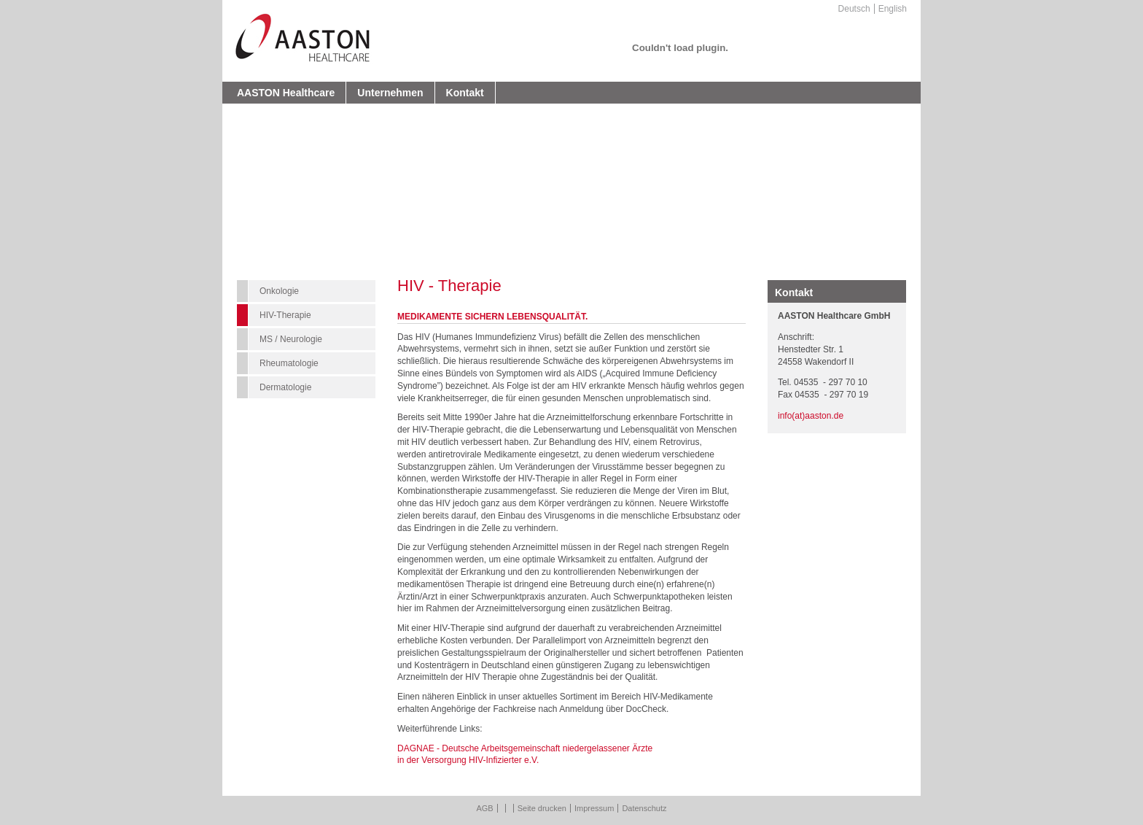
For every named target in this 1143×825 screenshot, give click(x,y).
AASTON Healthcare (286, 92)
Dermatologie (285, 387)
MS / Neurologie (291, 339)
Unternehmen (390, 92)
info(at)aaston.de (810, 416)
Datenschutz (644, 808)
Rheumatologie (289, 363)
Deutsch (854, 9)
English (892, 9)
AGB (484, 808)
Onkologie (279, 291)
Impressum (594, 808)
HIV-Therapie (285, 315)
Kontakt (465, 92)
